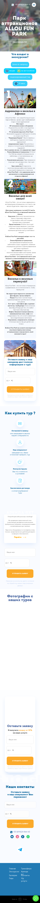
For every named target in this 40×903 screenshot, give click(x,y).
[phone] (17, 380)
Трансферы (26, 869)
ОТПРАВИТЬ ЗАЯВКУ (20, 389)
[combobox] (8, 380)
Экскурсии (14, 872)
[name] (20, 371)
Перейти (17, 537)
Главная (12, 869)
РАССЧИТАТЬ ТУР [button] (20, 42)
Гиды (11, 878)
